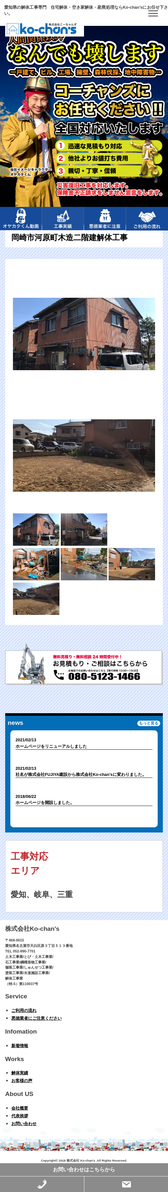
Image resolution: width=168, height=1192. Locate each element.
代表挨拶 (19, 1115)
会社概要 (19, 1108)
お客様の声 (21, 1080)
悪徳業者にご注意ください (36, 1018)
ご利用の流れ (24, 1010)
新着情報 (19, 1045)
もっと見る (148, 723)
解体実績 (19, 1072)
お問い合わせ (24, 1123)
